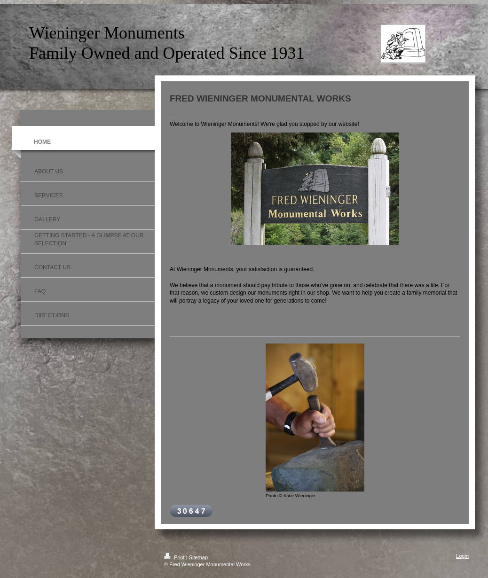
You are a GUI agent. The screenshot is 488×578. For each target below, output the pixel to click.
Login (462, 556)
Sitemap (198, 557)
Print (175, 557)
